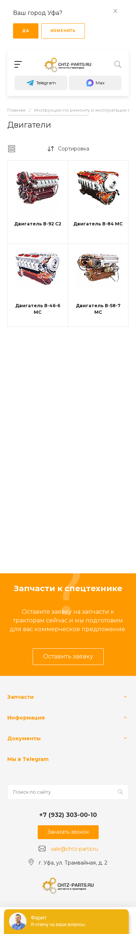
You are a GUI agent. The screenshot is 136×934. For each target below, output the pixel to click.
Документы (24, 738)
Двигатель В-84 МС (98, 224)
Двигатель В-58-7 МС (98, 309)
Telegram (41, 83)
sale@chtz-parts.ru (74, 849)
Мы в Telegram (28, 759)
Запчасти (20, 697)
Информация (26, 717)
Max (95, 83)
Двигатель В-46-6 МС (37, 309)
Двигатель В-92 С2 (37, 224)
